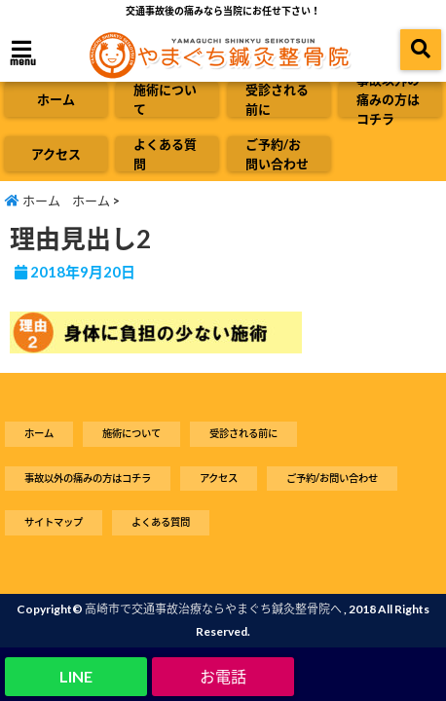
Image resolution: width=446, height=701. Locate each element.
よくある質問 (165, 153)
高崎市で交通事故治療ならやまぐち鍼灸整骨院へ (213, 609)
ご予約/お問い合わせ (277, 153)
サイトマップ (53, 522)
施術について (165, 99)
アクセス (56, 154)
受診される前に (277, 99)
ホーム (56, 99)
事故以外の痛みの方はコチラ (388, 99)
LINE (76, 676)
